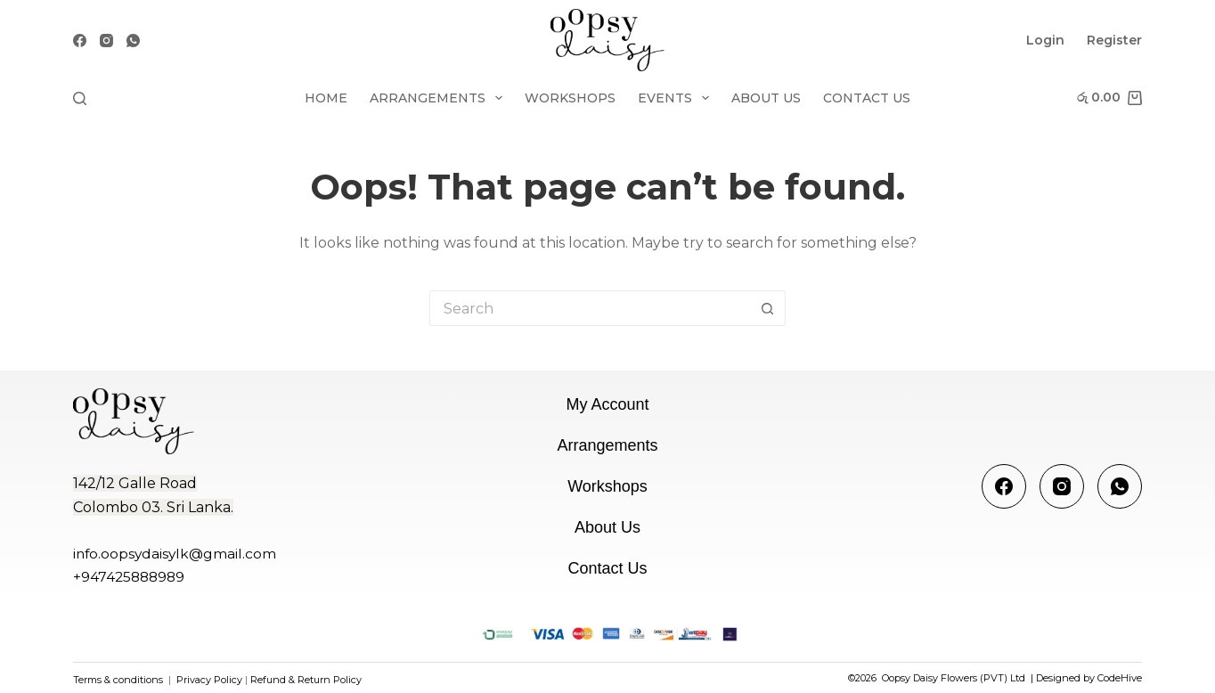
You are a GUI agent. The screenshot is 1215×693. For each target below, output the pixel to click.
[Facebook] (79, 40)
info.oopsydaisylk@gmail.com (175, 553)
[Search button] (768, 308)
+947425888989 (128, 576)
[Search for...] (589, 308)
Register (1114, 40)
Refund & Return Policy (306, 679)
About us (766, 98)
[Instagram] (106, 40)
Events (677, 98)
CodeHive (1119, 678)
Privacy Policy (208, 679)
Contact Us (866, 98)
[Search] (79, 98)
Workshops (570, 98)
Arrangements (440, 98)
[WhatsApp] (133, 40)
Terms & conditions (118, 679)
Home (326, 98)
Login (1045, 40)
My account (607, 404)
